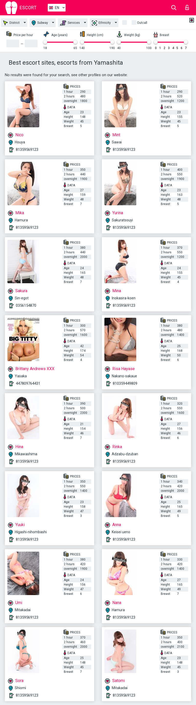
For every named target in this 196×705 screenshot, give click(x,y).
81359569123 (27, 149)
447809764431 (28, 383)
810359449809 (125, 383)
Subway (40, 23)
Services (70, 23)
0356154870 (26, 305)
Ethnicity (101, 23)
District (11, 22)
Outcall (142, 23)
